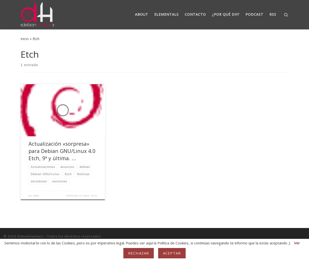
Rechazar (138, 253)
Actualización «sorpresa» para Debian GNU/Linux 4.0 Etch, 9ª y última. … (61, 151)
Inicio (25, 38)
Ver (297, 243)
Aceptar (172, 253)
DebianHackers (30, 236)
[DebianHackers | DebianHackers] (37, 14)
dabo (36, 195)
